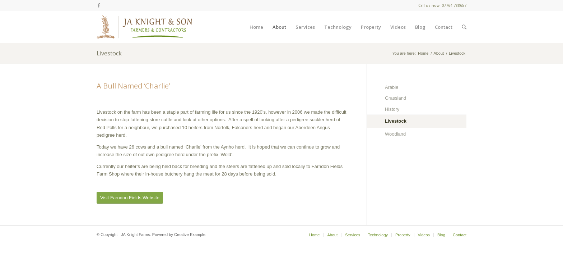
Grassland (395, 98)
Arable (392, 87)
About (438, 53)
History (392, 109)
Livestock (109, 53)
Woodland (395, 134)
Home (423, 53)
